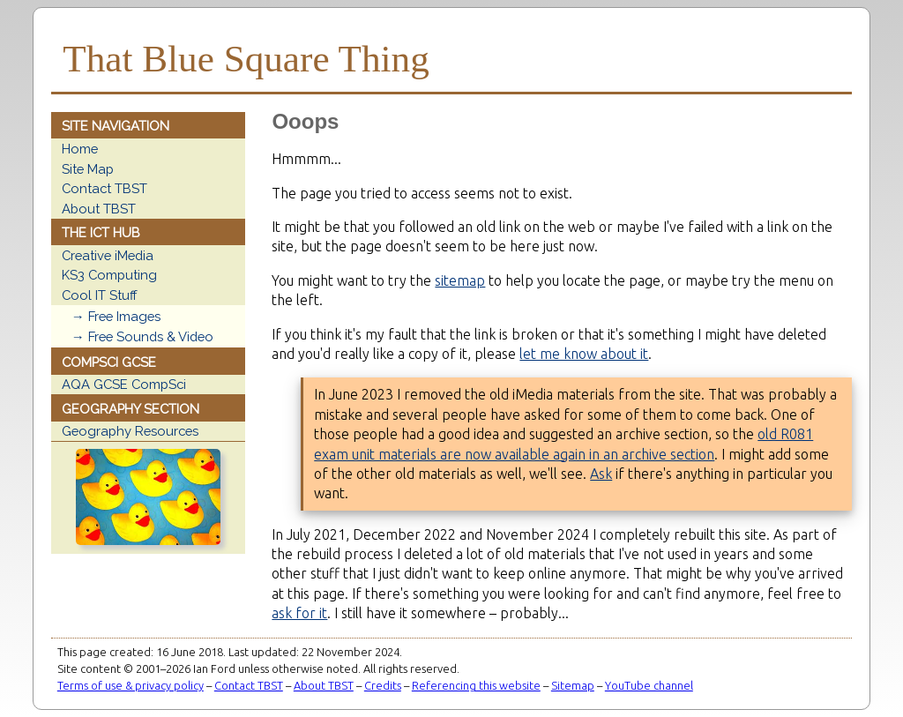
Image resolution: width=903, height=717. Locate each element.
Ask (601, 474)
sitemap (460, 280)
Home (80, 148)
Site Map (88, 168)
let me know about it (583, 354)
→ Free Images (115, 316)
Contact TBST (104, 188)
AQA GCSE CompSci (124, 384)
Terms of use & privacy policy (130, 685)
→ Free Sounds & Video (142, 336)
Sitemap (572, 685)
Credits (382, 685)
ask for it (299, 613)
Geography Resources (130, 430)
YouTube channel (649, 685)
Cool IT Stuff (100, 295)
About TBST (99, 208)
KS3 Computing (109, 274)
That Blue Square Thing (246, 58)
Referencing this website (476, 685)
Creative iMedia (107, 255)
